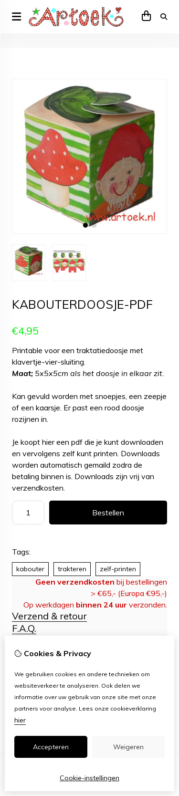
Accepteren (51, 747)
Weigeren (128, 747)
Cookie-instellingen (89, 778)
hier (20, 720)
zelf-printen (118, 569)
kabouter (30, 569)
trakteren (72, 569)
